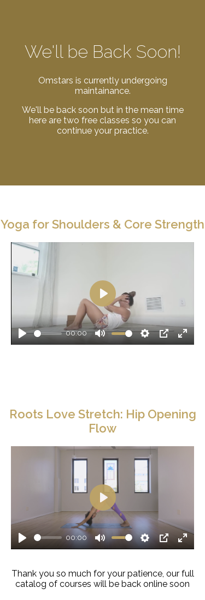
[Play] (22, 333)
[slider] (48, 333)
